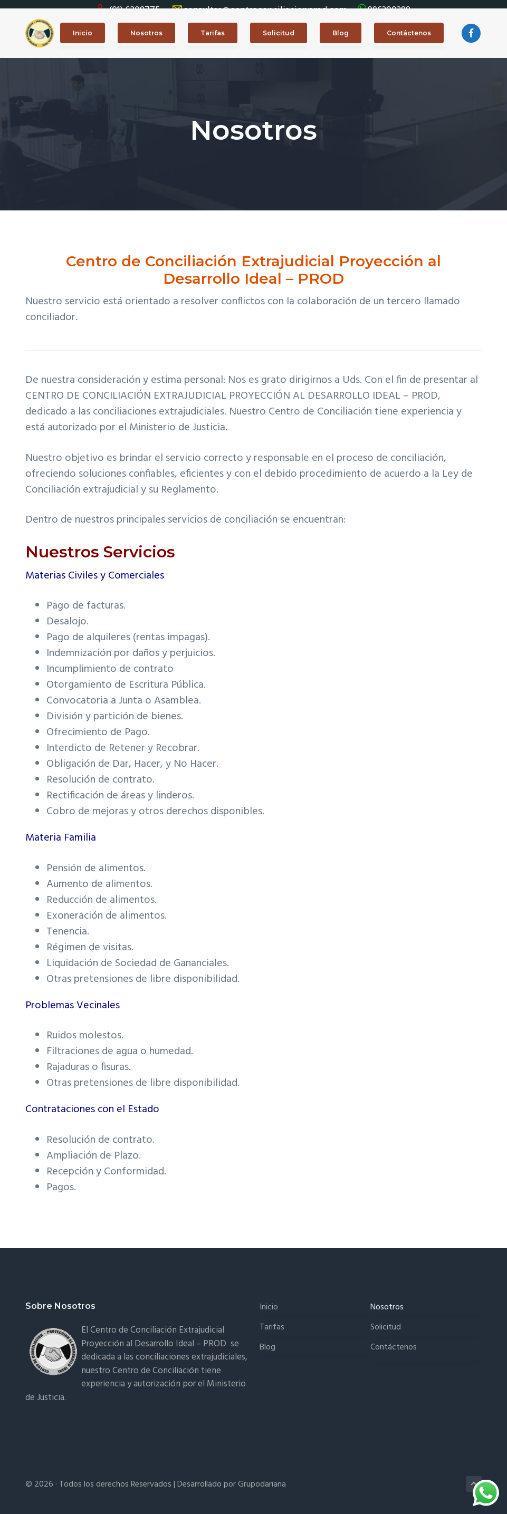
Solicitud (385, 1319)
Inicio (269, 1299)
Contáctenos (393, 1339)
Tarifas (272, 1319)
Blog (267, 1339)
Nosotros (387, 1299)
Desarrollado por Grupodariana (231, 1476)
